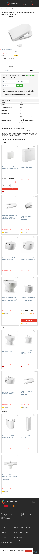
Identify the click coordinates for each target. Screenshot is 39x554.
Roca (13, 8)
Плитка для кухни (17, 540)
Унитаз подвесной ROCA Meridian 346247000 (8, 258)
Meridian (17, 8)
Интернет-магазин (6, 524)
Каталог (16, 524)
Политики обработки (22, 91)
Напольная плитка (18, 532)
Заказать (11, 66)
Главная (3, 8)
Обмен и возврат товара (6, 542)
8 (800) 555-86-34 (7, 515)
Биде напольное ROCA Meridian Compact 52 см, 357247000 (27, 352)
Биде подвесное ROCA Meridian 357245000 (8, 393)
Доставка (3, 537)
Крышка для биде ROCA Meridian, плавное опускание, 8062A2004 (28, 393)
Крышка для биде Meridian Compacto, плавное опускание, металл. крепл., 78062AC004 (9, 218)
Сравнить (34, 70)
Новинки (28, 527)
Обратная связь (4, 540)
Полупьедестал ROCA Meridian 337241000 (8, 436)
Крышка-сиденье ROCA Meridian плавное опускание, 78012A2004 (28, 218)
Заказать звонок (34, 1)
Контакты (3, 534)
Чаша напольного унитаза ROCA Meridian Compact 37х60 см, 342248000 (28, 299)
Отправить (19, 85)
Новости (3, 527)
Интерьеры (28, 529)
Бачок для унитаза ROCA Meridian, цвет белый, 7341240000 (27, 167)
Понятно (28, 551)
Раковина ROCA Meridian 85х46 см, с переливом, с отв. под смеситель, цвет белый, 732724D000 (10, 477)
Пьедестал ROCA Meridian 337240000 (27, 436)
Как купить (3, 532)
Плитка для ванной (18, 537)
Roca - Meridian (5, 191)
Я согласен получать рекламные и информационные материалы (18, 94)
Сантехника (8, 8)
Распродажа (28, 534)
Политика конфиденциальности (6, 545)
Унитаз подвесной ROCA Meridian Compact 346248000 (28, 258)
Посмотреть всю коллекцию (19, 50)
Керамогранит (17, 529)
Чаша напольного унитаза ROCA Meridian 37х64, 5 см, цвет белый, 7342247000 (9, 299)
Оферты (15, 90)
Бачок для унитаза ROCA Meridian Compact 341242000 (10, 167)
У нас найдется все (31, 524)
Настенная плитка (18, 534)
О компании (4, 529)
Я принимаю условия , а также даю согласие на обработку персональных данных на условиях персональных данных (18, 91)
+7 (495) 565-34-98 (25, 515)
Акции (27, 532)
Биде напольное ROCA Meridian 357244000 (8, 352)
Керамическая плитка (18, 527)
